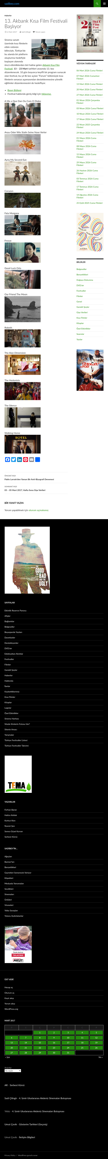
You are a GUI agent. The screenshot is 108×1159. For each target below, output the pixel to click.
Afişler (7, 616)
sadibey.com (12, 3)
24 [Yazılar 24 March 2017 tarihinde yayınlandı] (68, 1048)
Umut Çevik (11, 1124)
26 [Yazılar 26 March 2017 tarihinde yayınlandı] (96, 1048)
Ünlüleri (8, 899)
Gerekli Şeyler (83, 307)
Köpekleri (9, 878)
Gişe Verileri (82, 312)
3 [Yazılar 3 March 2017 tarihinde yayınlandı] (68, 1032)
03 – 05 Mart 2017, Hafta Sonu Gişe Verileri (36, 488)
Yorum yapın (40, 32)
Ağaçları (8, 856)
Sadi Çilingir (26, 32)
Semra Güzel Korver (14, 831)
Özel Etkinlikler (83, 328)
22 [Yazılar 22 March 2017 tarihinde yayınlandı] (40, 1048)
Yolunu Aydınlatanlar (14, 916)
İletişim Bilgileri (27, 1137)
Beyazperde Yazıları (13, 632)
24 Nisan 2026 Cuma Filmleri (90, 132)
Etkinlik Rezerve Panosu (15, 610)
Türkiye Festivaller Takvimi (17, 745)
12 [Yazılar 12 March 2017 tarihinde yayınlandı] (96, 1037)
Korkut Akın (10, 820)
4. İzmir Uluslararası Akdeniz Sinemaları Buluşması (45, 1098)
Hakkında (9, 680)
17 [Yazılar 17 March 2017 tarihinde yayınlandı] (68, 1042)
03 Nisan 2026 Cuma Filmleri (90, 108)
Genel (79, 301)
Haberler (8, 15)
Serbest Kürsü (11, 836)
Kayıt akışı (9, 998)
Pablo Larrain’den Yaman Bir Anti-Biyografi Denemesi (36, 477)
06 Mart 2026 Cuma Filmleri (90, 70)
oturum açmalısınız (38, 510)
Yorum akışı (10, 1003)
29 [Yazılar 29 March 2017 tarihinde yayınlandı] (40, 1053)
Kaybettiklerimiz (12, 691)
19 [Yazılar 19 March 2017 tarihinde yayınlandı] (96, 1042)
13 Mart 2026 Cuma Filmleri (90, 84)
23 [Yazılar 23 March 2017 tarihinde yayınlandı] (54, 1048)
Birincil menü (104, 3)
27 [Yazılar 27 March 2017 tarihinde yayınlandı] (12, 1053)
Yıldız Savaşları (11, 910)
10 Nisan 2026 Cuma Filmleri (90, 113)
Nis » (101, 1057)
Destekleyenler (11, 643)
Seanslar (80, 334)
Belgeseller (82, 269)
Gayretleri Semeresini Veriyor (18, 872)
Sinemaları (9, 894)
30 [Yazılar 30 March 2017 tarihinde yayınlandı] (54, 1053)
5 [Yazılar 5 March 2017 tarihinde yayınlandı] (96, 1032)
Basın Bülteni (14, 90)
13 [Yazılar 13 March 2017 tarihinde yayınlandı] (12, 1042)
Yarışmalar (9, 735)
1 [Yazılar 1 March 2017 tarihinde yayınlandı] (39, 1032)
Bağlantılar (9, 621)
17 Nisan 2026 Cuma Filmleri (90, 119)
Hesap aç (9, 987)
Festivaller (81, 290)
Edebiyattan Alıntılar (14, 653)
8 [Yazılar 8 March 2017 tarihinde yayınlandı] (39, 1037)
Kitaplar (80, 323)
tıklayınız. (46, 93)
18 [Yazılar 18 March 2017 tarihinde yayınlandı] (82, 1042)
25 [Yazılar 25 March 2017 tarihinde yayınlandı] (82, 1048)
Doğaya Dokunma (85, 280)
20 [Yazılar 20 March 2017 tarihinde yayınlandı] (12, 1048)
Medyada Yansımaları (14, 883)
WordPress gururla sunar (27, 1155)
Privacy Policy (10, 1155)
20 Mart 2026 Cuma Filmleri (90, 89)
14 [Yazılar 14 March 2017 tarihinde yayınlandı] (26, 1042)
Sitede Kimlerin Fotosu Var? (17, 724)
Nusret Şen (10, 826)
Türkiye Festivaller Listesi (16, 740)
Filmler (80, 296)
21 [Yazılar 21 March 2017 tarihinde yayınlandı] (26, 1048)
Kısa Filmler (82, 317)
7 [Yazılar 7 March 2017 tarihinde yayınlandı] (25, 1037)
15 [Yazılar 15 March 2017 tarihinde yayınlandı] (40, 1042)
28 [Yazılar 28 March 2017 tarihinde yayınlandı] (26, 1053)
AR (6, 1085)
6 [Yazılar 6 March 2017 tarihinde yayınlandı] (11, 1037)
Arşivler (8, 1067)
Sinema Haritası (12, 718)
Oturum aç (9, 992)
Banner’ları (9, 862)
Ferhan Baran (11, 809)
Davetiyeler (10, 637)
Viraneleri (9, 905)
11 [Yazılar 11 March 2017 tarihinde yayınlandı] (82, 1037)
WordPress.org (11, 1009)
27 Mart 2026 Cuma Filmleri (90, 95)
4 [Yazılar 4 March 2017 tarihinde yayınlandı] (82, 1032)
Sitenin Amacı (11, 729)
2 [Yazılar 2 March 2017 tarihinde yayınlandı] (54, 1032)
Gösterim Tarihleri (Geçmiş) (33, 1124)
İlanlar (7, 686)
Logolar (8, 708)
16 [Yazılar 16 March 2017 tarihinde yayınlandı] (54, 1042)
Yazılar (79, 339)
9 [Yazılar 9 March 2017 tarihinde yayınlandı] (54, 1037)
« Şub (7, 1057)
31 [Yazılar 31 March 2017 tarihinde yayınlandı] (68, 1053)
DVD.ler (80, 285)
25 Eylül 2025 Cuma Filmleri (90, 203)
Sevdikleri (9, 889)
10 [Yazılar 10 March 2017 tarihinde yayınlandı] (68, 1037)
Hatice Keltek (11, 815)
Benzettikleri (82, 274)
